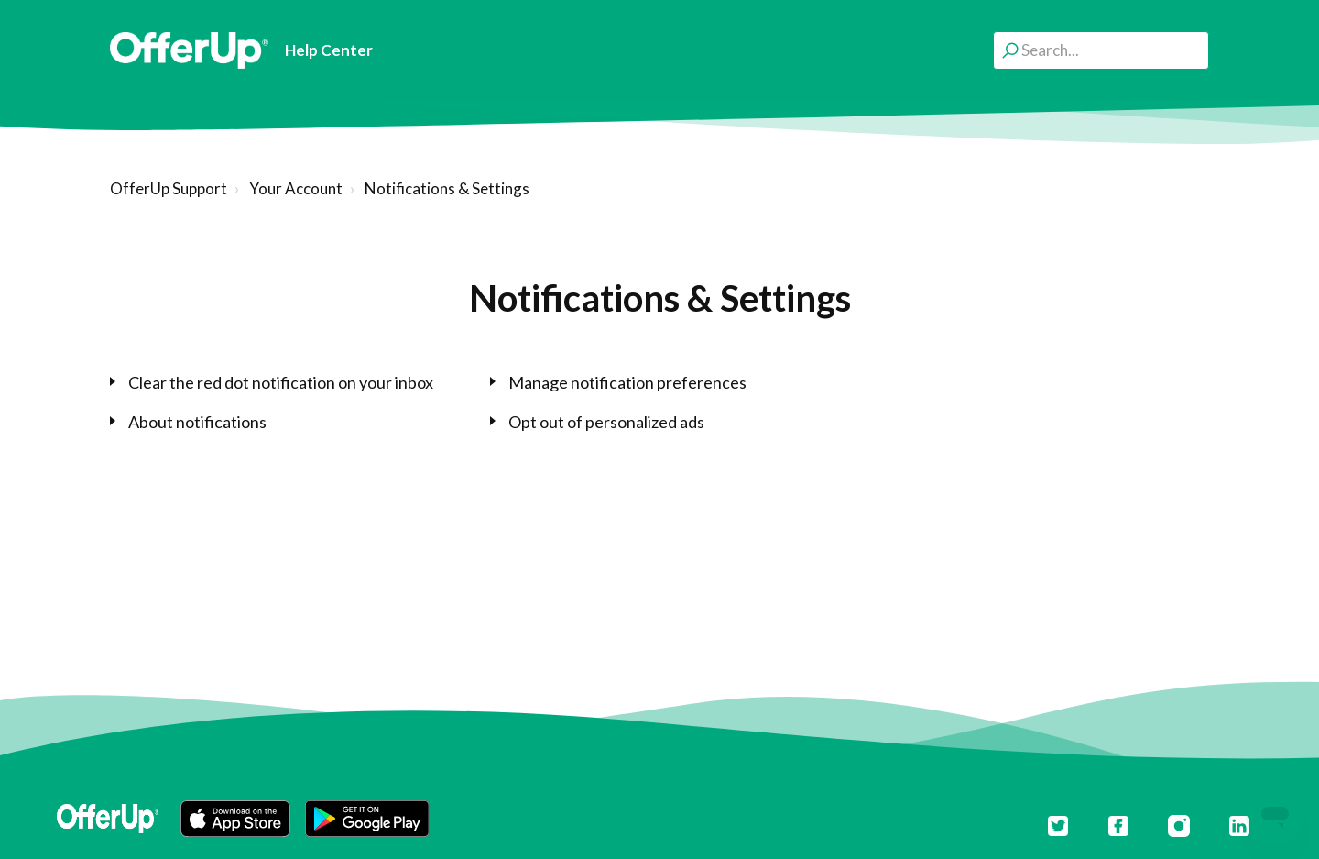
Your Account (296, 188)
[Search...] (1101, 50)
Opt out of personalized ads (606, 422)
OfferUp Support (168, 188)
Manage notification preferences (627, 382)
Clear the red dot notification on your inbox (280, 382)
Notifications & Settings (447, 188)
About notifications (197, 422)
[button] (235, 818)
